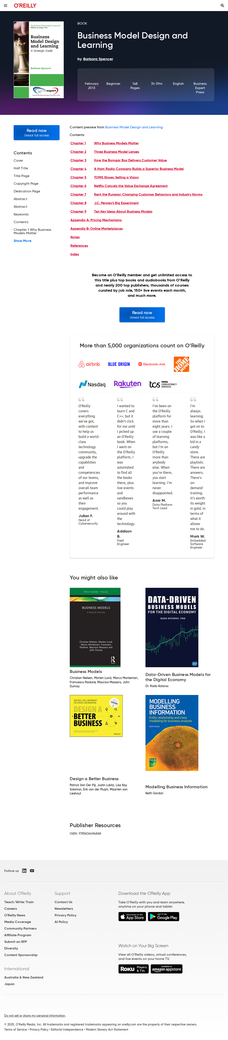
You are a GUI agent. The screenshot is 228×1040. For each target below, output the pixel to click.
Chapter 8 (78, 203)
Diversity (11, 948)
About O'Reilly (17, 893)
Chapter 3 (78, 160)
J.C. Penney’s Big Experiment (116, 203)
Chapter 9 (78, 211)
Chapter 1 (78, 143)
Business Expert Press (200, 88)
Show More (22, 241)
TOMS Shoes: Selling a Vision (116, 177)
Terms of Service (15, 1029)
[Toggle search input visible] (222, 5)
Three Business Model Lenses (116, 151)
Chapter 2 (78, 151)
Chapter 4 (78, 169)
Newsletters (64, 908)
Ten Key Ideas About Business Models (123, 211)
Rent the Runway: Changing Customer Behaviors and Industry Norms (148, 194)
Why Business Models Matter (116, 143)
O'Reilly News (14, 915)
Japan (9, 984)
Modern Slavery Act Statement (107, 1029)
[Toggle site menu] (5, 5)
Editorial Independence (67, 1029)
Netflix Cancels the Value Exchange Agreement (131, 186)
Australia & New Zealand (23, 977)
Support (62, 893)
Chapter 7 (78, 194)
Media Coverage (17, 922)
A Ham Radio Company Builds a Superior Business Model (139, 169)
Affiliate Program (17, 935)
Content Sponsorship (21, 955)
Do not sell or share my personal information (34, 1016)
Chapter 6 (78, 186)
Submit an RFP (15, 941)
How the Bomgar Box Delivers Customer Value (130, 160)
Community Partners (20, 928)
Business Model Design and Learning (134, 127)
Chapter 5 (78, 177)
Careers (10, 908)
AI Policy (61, 922)
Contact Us (63, 902)
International (16, 968)
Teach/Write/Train (19, 902)
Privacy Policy (65, 915)
